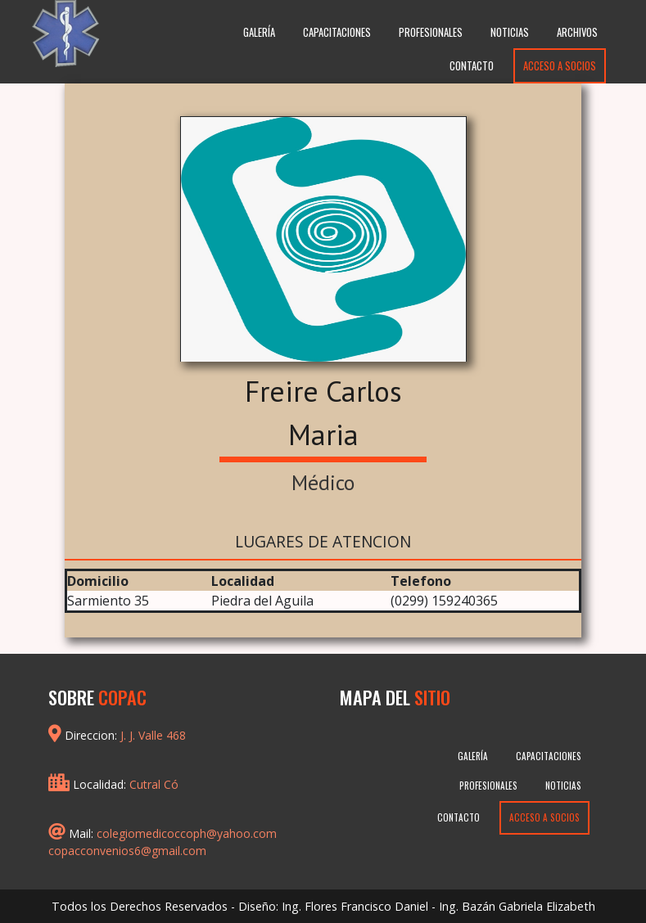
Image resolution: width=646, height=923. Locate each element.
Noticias (509, 32)
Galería (259, 32)
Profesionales (431, 32)
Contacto (471, 66)
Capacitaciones (337, 32)
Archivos (577, 32)
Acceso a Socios (559, 66)
